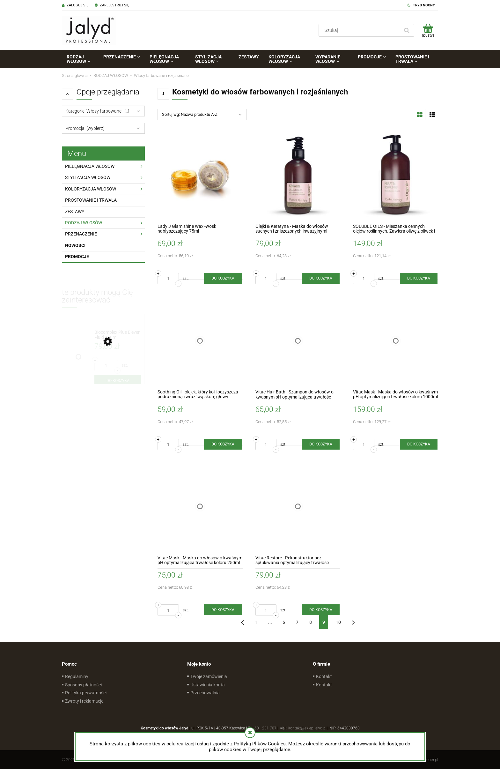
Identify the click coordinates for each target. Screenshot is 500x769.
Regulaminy (76, 676)
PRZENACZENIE (81, 233)
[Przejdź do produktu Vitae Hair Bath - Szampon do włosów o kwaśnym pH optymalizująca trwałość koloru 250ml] (298, 340)
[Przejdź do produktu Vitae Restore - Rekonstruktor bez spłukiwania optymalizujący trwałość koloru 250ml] (298, 506)
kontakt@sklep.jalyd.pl (307, 728)
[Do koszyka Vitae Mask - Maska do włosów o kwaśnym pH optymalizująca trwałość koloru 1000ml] (419, 444)
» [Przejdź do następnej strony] (353, 620)
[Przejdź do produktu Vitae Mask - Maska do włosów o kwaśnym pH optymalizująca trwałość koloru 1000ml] (395, 340)
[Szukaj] (406, 30)
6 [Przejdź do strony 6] (284, 622)
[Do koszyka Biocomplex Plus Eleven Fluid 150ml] (117, 380)
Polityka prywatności (86, 692)
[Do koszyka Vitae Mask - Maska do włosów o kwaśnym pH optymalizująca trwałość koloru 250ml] (223, 609)
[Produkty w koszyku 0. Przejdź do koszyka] (427, 30)
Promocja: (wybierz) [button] (85, 128)
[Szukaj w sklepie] (360, 30)
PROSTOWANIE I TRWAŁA (91, 200)
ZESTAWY (74, 211)
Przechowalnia (205, 692)
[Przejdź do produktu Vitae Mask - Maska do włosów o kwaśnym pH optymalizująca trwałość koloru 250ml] (200, 506)
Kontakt (324, 676)
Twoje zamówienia (208, 676)
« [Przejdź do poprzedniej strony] (242, 620)
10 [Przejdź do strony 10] (338, 622)
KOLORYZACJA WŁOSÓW (90, 188)
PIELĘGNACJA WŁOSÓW (89, 166)
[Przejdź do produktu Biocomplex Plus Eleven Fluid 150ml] (117, 335)
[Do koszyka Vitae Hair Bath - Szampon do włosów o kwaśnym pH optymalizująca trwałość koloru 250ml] (321, 444)
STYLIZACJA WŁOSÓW (87, 177)
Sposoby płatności (83, 684)
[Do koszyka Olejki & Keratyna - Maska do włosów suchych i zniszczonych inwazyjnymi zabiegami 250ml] (321, 278)
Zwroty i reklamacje (84, 701)
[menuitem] (80, 59)
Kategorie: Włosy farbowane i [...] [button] (97, 111)
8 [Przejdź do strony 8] (310, 622)
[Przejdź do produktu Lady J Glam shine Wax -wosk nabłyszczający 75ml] (200, 175)
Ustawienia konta (207, 684)
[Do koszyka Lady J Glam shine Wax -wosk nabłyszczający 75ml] (223, 278)
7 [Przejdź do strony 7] (297, 622)
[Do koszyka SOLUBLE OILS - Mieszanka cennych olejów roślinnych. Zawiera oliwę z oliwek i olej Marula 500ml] (419, 278)
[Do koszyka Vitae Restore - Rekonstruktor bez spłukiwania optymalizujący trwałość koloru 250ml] (321, 609)
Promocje (77, 256)
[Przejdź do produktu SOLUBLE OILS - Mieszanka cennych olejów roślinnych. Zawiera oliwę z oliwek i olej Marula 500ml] (395, 175)
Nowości (75, 245)
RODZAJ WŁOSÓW (83, 222)
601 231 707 (265, 728)
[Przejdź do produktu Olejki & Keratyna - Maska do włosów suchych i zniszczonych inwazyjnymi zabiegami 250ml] (298, 175)
